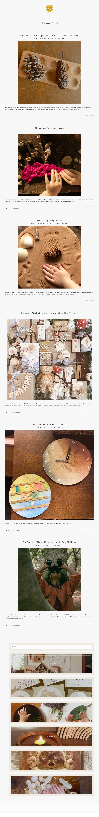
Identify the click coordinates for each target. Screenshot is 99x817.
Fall (49, 38)
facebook (7, 116)
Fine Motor (44, 130)
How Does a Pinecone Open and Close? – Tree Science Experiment (49, 35)
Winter (53, 315)
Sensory (62, 130)
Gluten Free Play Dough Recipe (49, 128)
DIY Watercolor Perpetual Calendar (49, 424)
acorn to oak (37, 38)
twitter (13, 116)
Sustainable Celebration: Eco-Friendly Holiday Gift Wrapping (49, 312)
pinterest (18, 116)
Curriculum (81, 8)
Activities (44, 38)
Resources (38, 8)
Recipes (57, 130)
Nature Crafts (29, 8)
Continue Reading (89, 115)
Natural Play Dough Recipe (49, 220)
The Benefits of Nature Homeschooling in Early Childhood (50, 542)
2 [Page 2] (9, 639)
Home (21, 8)
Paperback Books (63, 8)
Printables (73, 8)
